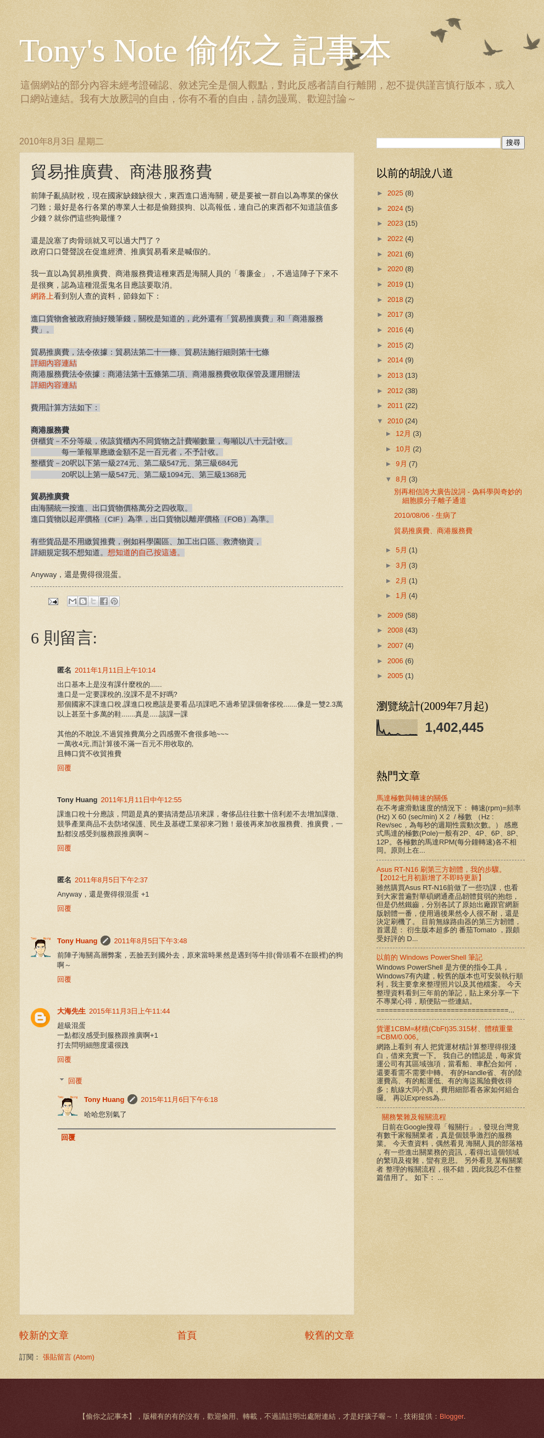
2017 (396, 314)
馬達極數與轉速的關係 (412, 798)
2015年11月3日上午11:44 (129, 1011)
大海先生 (71, 1011)
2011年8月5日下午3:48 (150, 941)
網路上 (42, 296)
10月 (404, 449)
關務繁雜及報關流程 (414, 1117)
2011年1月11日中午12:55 (141, 800)
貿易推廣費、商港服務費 (433, 531)
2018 (396, 299)
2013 (396, 375)
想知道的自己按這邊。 (146, 553)
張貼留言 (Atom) (69, 1357)
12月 (404, 433)
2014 (396, 360)
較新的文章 (44, 1335)
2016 (396, 330)
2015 (396, 345)
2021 (396, 254)
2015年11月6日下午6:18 (179, 1099)
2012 (396, 391)
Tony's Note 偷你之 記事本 (205, 50)
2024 (396, 208)
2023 (396, 223)
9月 (402, 464)
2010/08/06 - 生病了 (425, 515)
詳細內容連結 (54, 363)
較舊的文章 (329, 1335)
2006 (396, 661)
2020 (396, 269)
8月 (402, 479)
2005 (396, 676)
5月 (402, 550)
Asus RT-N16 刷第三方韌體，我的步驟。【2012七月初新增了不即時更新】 (441, 873)
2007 (396, 645)
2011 (396, 405)
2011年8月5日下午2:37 (111, 880)
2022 (396, 238)
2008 (396, 630)
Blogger (452, 1416)
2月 (402, 581)
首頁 (187, 1335)
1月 (402, 595)
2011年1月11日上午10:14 (115, 670)
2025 (396, 193)
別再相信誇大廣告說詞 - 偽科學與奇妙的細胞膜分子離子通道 (457, 496)
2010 (396, 421)
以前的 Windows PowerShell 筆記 (429, 957)
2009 (396, 615)
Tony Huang (77, 941)
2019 (396, 284)
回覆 (64, 768)
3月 (402, 565)
